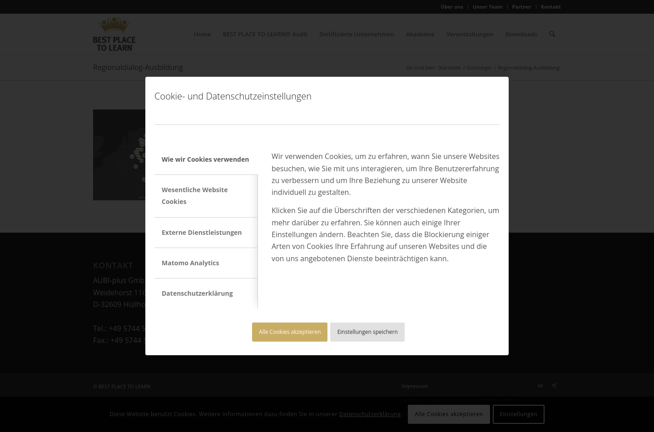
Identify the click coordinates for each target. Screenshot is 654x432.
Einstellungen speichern (367, 332)
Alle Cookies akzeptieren (290, 332)
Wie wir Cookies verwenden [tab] (205, 159)
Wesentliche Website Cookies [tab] (195, 195)
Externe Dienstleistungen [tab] (202, 232)
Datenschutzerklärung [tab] (197, 293)
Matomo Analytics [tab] (190, 262)
